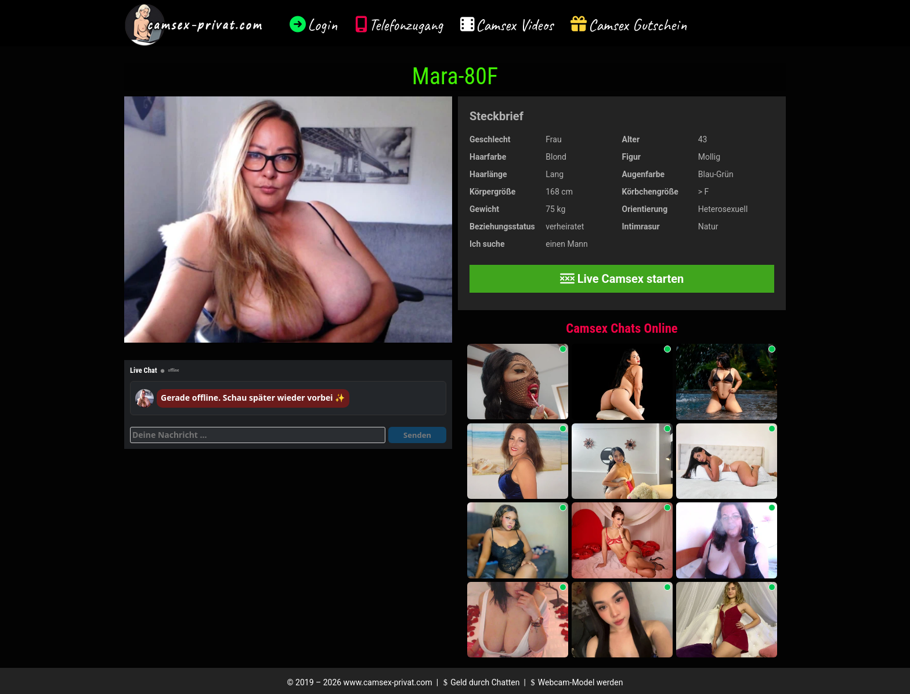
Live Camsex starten (622, 279)
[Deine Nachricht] (257, 435)
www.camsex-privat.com (388, 682)
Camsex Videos (514, 25)
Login (323, 25)
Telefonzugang (406, 25)
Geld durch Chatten (480, 682)
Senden (417, 435)
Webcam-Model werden (575, 682)
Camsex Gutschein (637, 25)
